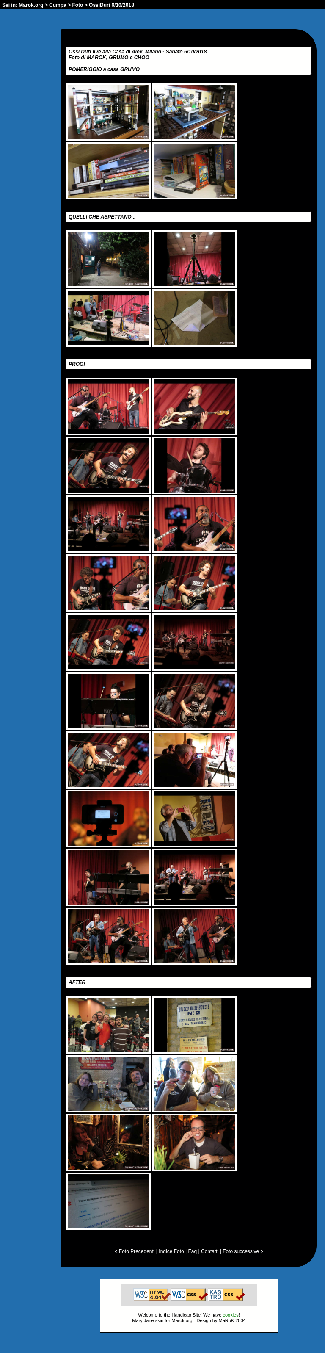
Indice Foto (171, 1251)
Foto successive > (243, 1251)
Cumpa (57, 5)
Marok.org (31, 5)
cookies (230, 1314)
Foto (77, 5)
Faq (192, 1251)
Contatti (209, 1251)
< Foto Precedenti (134, 1251)
